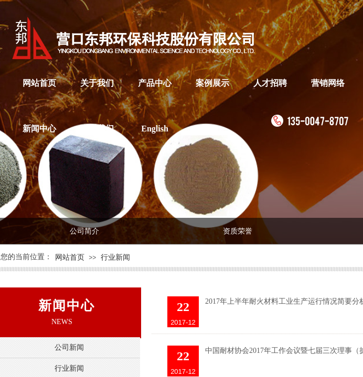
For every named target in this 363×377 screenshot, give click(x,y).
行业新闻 (115, 257)
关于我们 (97, 83)
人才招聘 (270, 83)
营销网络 (328, 83)
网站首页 (39, 83)
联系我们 (97, 128)
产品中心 (155, 83)
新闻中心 (39, 128)
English (154, 128)
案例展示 (212, 83)
